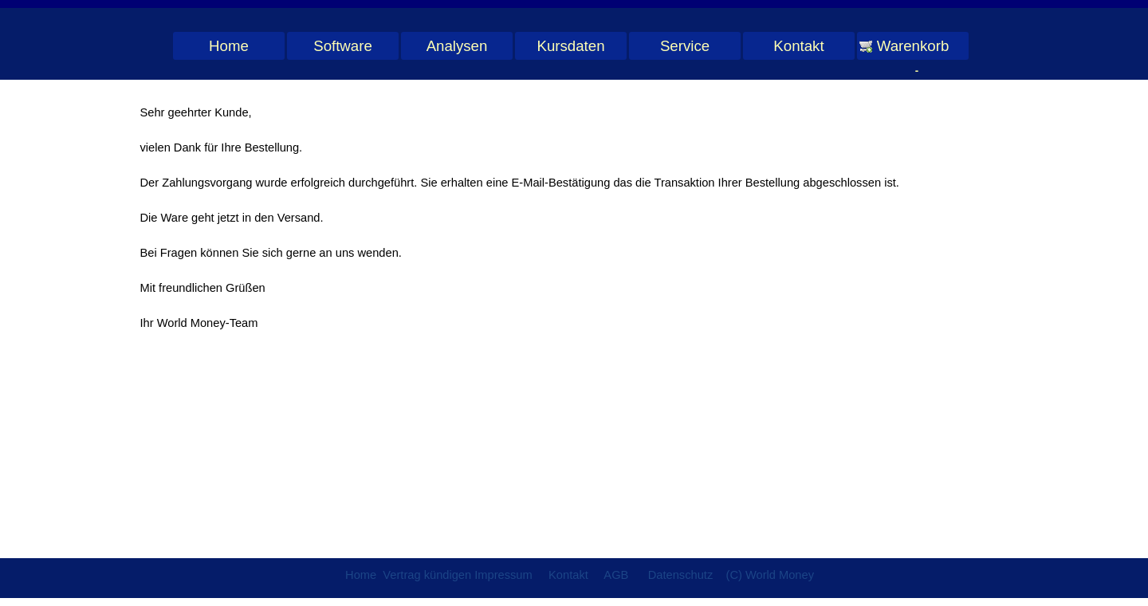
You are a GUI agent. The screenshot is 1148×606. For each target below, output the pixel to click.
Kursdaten (570, 45)
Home (229, 45)
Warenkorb (913, 45)
